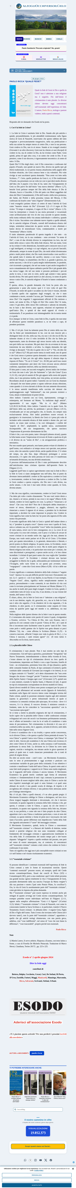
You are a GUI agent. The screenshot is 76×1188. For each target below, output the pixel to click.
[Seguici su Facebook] (51, 1160)
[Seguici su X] (46, 1160)
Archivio (30, 39)
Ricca (21, 981)
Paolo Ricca (47, 110)
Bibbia (52, 39)
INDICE (19, 39)
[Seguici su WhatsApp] (25, 1160)
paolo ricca (37, 1053)
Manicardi (42, 978)
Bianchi (42, 39)
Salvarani (29, 981)
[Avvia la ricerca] (15, 1109)
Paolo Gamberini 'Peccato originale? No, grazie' (41, 48)
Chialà (63, 39)
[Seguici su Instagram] (35, 1160)
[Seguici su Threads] (30, 1160)
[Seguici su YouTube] (41, 1160)
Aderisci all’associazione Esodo (38, 1022)
